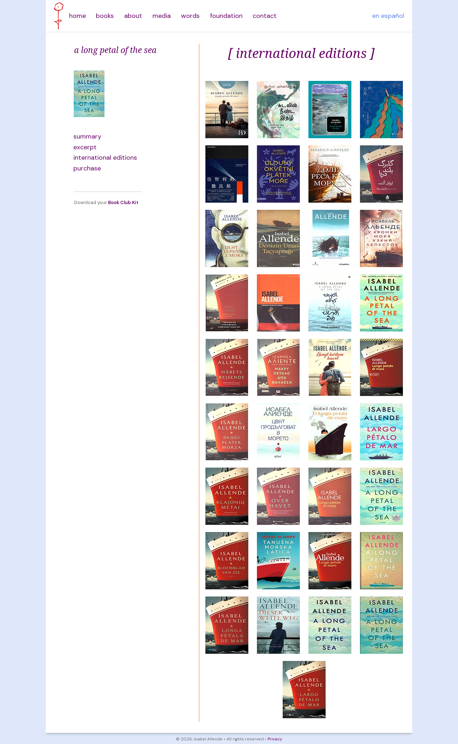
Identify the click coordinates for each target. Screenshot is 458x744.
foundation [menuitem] (226, 15)
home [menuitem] (77, 15)
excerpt (85, 147)
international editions (105, 157)
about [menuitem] (133, 15)
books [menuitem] (105, 15)
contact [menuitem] (265, 15)
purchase (87, 168)
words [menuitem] (190, 15)
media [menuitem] (161, 15)
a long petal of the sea (115, 49)
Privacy (275, 739)
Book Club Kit (123, 202)
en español (388, 15)
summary (87, 136)
